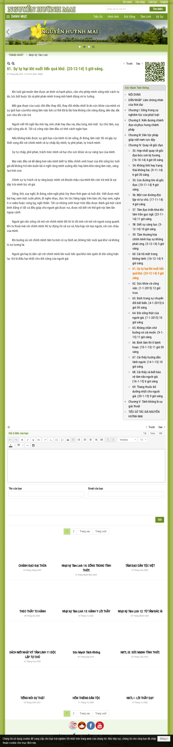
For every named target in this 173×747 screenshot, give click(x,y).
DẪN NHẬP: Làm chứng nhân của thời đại (145, 102)
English (164, 2)
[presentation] (35, 507)
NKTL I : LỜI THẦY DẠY (140, 698)
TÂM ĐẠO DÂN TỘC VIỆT (140, 565)
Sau (138, 63)
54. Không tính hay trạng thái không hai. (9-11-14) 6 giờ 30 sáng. (147, 170)
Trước (129, 63)
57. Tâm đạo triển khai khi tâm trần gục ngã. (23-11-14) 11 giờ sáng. (148, 214)
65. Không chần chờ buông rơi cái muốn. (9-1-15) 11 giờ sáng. (147, 332)
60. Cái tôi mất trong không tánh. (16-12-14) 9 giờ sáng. (147, 258)
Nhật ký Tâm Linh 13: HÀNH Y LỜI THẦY (86, 611)
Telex (152, 433)
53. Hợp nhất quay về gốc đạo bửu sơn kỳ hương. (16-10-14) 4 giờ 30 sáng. (148, 155)
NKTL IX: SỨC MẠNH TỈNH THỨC (140, 652)
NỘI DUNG (134, 94)
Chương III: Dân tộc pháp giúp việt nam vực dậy (143, 137)
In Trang (8, 427)
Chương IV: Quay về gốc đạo (145, 145)
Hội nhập (140, 2)
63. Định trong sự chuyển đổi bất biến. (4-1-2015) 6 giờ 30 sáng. (148, 302)
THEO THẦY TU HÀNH (32, 611)
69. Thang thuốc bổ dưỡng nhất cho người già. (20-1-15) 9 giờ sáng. (147, 391)
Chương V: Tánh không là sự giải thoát (145, 404)
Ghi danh (127, 2)
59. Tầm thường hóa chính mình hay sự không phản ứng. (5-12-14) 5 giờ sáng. (148, 241)
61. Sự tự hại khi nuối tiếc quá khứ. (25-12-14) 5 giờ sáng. (148, 273)
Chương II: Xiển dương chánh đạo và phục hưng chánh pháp (146, 124)
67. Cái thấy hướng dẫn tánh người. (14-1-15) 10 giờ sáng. (147, 361)
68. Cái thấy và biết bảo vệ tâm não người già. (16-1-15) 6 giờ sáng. (146, 376)
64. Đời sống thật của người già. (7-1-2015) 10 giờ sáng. (147, 317)
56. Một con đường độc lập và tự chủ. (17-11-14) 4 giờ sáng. (147, 199)
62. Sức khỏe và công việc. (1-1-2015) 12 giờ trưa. (146, 288)
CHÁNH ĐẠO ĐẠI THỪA (32, 565)
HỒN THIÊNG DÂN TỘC (86, 698)
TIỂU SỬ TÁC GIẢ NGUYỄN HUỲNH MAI (144, 414)
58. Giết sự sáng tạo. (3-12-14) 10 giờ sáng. (147, 227)
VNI (160, 433)
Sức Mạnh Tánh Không (137, 87)
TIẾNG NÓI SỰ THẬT (32, 698)
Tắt (144, 433)
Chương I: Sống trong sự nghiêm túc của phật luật (143, 112)
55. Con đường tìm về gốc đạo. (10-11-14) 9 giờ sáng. (148, 184)
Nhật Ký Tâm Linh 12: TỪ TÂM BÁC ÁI (140, 611)
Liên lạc (153, 2)
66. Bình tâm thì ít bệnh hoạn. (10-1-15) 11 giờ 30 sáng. (148, 347)
